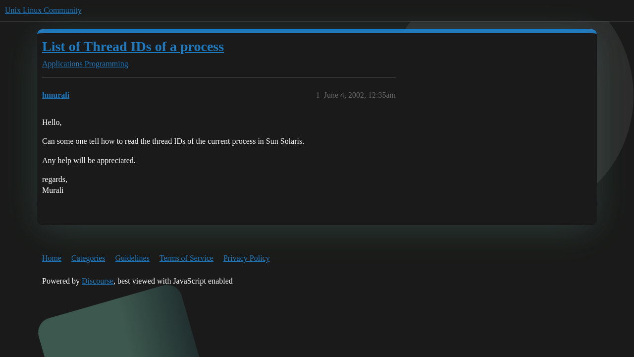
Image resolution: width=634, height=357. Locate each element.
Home (51, 258)
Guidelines (132, 258)
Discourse (97, 281)
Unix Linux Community (43, 10)
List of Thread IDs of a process (133, 46)
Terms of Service (186, 258)
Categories (88, 258)
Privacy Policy (246, 258)
